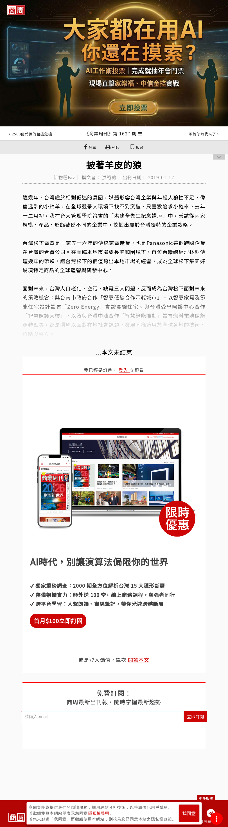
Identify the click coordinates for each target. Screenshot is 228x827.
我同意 (189, 813)
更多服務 (206, 798)
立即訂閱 (195, 716)
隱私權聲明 (98, 813)
